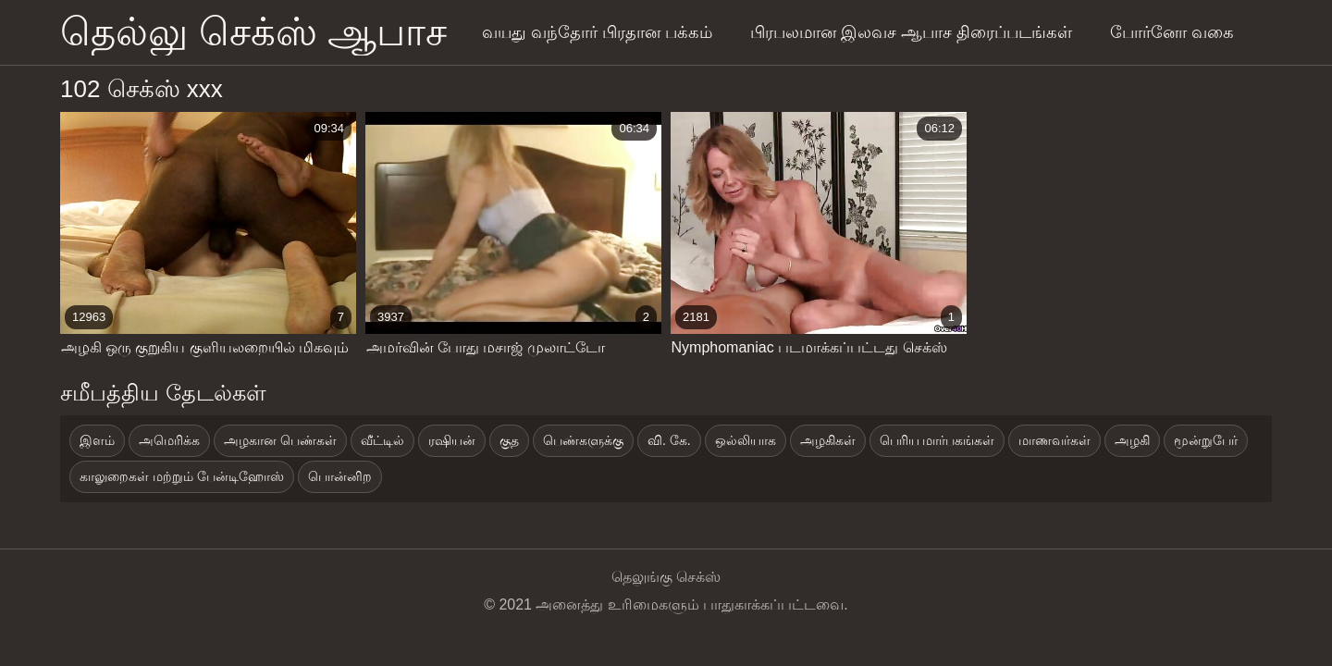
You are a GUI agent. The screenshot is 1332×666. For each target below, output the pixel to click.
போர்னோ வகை (1172, 32)
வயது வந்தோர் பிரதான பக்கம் (597, 32)
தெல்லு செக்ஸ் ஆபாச (253, 32)
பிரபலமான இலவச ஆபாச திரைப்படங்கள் (911, 32)
